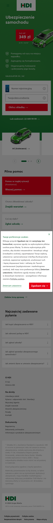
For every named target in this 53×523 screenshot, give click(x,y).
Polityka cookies (17, 279)
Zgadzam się (39, 285)
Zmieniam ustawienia (12, 286)
